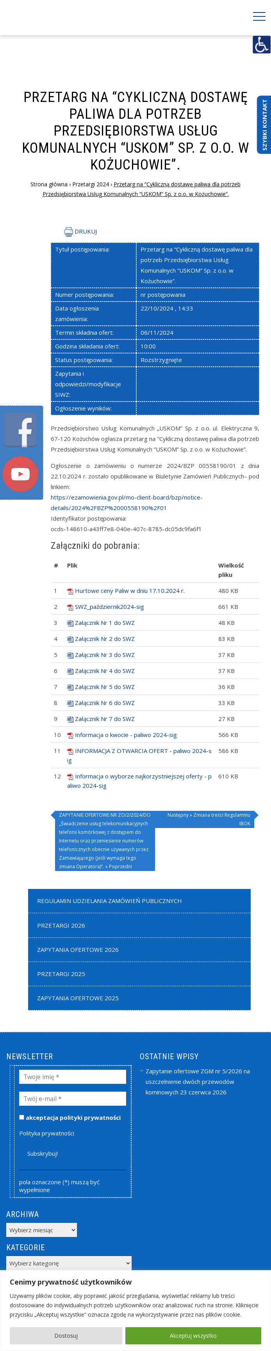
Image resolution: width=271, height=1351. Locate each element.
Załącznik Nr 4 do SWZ (105, 671)
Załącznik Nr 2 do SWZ (105, 638)
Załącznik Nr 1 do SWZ (105, 622)
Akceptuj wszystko (193, 1335)
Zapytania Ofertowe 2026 (78, 949)
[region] (135, 1310)
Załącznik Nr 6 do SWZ (105, 703)
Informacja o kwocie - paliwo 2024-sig (126, 735)
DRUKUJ (80, 231)
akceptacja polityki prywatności (70, 1117)
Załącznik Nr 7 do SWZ (105, 719)
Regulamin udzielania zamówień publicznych (109, 901)
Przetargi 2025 (61, 974)
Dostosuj (66, 1335)
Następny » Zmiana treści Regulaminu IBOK (209, 819)
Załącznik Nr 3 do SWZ (105, 655)
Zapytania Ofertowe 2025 (78, 998)
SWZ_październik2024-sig (109, 606)
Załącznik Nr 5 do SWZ (105, 687)
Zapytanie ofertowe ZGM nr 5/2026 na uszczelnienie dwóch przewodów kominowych (198, 1081)
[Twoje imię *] (72, 1077)
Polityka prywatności (46, 1133)
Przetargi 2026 (61, 925)
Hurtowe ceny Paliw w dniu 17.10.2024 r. (130, 590)
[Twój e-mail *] (72, 1099)
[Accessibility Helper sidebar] (261, 44)
